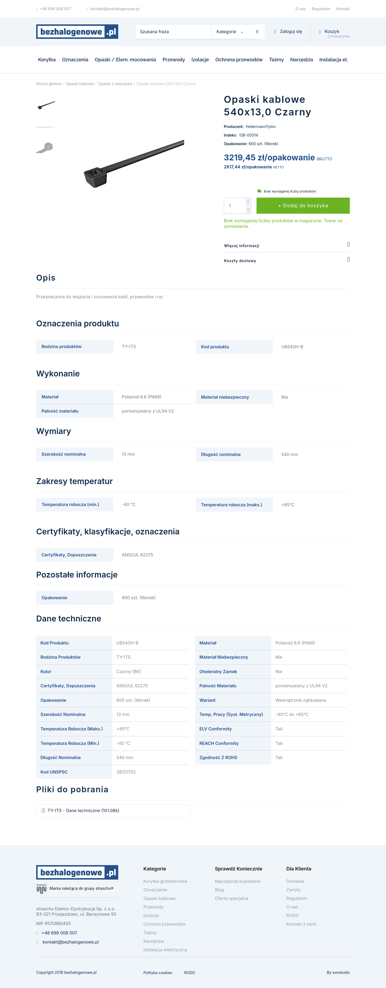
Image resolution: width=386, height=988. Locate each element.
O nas (301, 8)
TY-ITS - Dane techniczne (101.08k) (82, 810)
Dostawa (295, 881)
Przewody (173, 59)
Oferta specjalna (231, 898)
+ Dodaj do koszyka (303, 205)
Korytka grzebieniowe (165, 881)
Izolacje (200, 59)
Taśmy (276, 59)
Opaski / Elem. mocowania (125, 59)
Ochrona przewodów (239, 59)
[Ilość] (235, 205)
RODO (292, 915)
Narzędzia (301, 59)
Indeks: (231, 135)
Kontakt (343, 8)
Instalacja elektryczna (165, 949)
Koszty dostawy (240, 260)
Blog (219, 889)
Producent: (234, 126)
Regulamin (321, 8)
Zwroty (293, 889)
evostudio (341, 972)
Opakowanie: (235, 143)
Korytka (46, 59)
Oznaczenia (75, 59)
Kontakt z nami (301, 924)
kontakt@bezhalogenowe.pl (67, 942)
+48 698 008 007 (56, 933)
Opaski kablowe (159, 898)
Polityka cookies (157, 972)
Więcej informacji (241, 245)
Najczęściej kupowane (237, 881)
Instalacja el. (334, 59)
